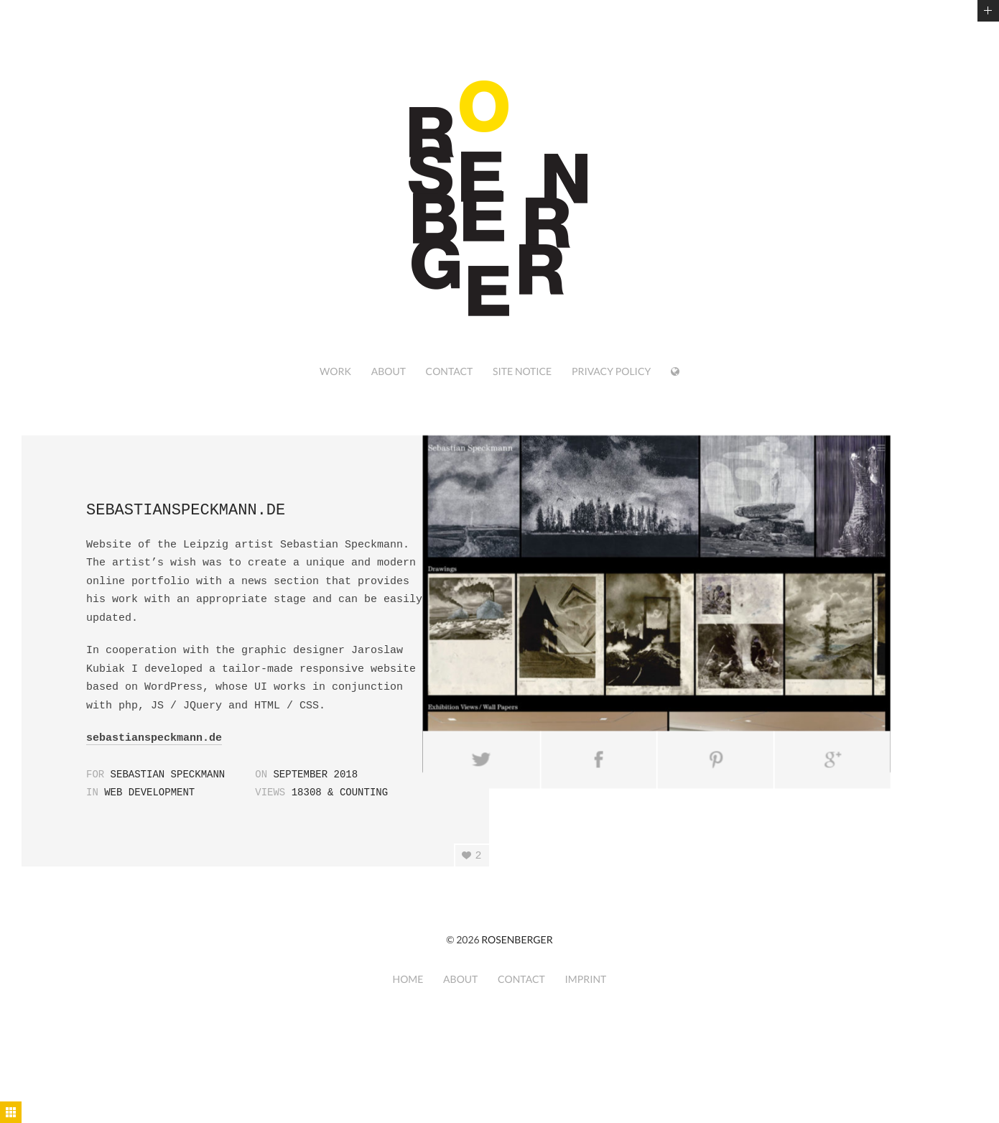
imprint (585, 979)
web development (149, 792)
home (408, 979)
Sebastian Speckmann (168, 774)
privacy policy (611, 371)
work (335, 371)
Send (796, 734)
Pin (679, 734)
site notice (522, 371)
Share (562, 734)
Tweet (446, 734)
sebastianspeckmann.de (154, 738)
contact (449, 371)
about (388, 371)
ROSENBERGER (516, 939)
